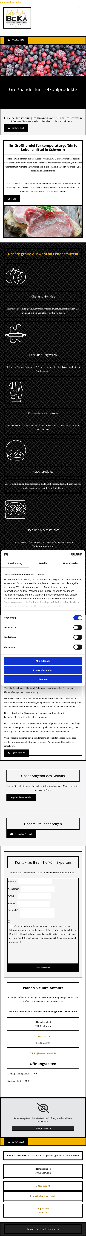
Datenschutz (43, 1212)
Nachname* (13, 889)
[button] (16, 40)
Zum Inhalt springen (10, 2)
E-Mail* (12, 896)
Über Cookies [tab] (71, 563)
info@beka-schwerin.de (44, 1053)
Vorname (12, 881)
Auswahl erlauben (43, 670)
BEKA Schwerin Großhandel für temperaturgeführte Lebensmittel (43, 1155)
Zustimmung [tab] (15, 563)
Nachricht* (13, 910)
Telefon (11, 903)
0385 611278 (44, 1036)
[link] (43, 1108)
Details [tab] (43, 563)
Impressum (43, 1208)
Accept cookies (43, 1128)
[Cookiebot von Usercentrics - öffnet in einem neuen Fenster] (68, 554)
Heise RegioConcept (49, 1229)
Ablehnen (43, 679)
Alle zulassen (42, 661)
